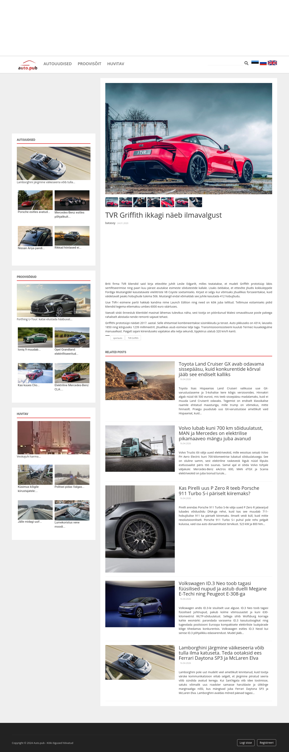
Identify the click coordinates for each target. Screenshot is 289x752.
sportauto (117, 338)
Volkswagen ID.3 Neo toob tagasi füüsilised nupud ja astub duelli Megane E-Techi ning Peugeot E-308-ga (223, 588)
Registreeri (267, 742)
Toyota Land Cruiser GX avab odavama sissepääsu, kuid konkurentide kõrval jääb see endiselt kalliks (221, 368)
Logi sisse (246, 742)
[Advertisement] (144, 27)
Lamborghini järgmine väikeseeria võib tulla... (46, 182)
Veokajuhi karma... (29, 456)
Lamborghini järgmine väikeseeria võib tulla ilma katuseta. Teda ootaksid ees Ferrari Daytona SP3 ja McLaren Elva (221, 652)
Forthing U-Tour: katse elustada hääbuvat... (44, 319)
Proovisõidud (26, 276)
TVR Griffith (133, 338)
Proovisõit (89, 63)
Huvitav (115, 63)
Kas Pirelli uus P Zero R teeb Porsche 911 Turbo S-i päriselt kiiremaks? (219, 490)
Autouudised (58, 63)
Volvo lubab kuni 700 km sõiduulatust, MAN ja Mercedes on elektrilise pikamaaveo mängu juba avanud (221, 433)
